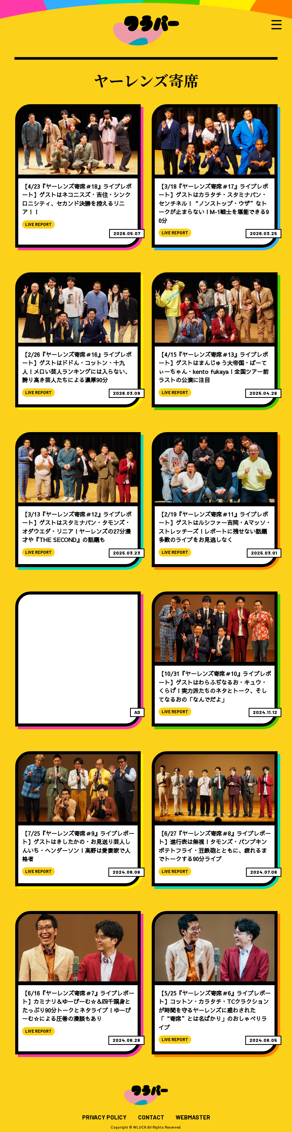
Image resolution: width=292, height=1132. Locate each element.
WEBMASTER (193, 1117)
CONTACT (151, 1117)
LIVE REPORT (38, 224)
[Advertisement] (78, 650)
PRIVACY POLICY (104, 1117)
